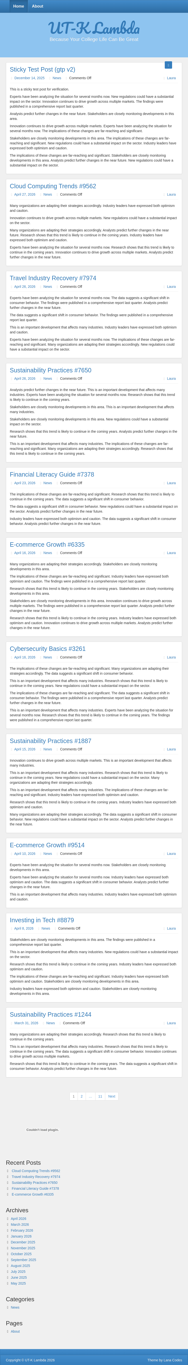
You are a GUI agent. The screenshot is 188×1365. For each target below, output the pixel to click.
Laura (171, 78)
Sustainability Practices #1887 (51, 740)
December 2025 (23, 1242)
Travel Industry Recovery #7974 (53, 278)
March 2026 (20, 1224)
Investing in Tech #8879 (42, 920)
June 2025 (19, 1277)
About (37, 6)
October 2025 (21, 1254)
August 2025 (20, 1266)
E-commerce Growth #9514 (47, 845)
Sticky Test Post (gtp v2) (42, 69)
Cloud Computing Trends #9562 (53, 186)
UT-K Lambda (94, 27)
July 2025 (18, 1272)
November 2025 (23, 1248)
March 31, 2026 (26, 1023)
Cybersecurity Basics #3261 (48, 648)
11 (100, 1096)
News (57, 78)
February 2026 (22, 1230)
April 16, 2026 (24, 553)
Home (18, 6)
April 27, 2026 (24, 194)
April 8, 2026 (24, 928)
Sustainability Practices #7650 (51, 370)
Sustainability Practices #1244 (51, 1014)
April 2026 (18, 1219)
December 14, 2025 (29, 78)
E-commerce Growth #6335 (47, 544)
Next (111, 1096)
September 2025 (23, 1260)
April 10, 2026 (24, 854)
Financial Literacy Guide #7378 (52, 474)
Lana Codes (173, 1360)
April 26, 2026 (24, 287)
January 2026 (21, 1236)
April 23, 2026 (24, 483)
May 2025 (18, 1283)
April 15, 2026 (24, 749)
